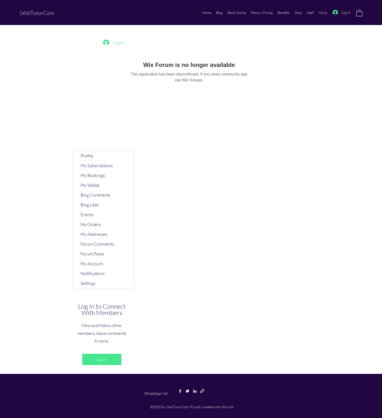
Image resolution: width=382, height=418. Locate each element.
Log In (102, 359)
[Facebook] (180, 391)
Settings (88, 283)
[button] (359, 12)
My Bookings (93, 175)
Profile (87, 155)
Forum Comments (97, 244)
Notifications (93, 273)
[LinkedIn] (194, 391)
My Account (92, 263)
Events (87, 214)
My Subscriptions (97, 165)
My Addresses (94, 234)
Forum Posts (92, 253)
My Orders (91, 224)
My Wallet (90, 185)
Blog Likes (90, 204)
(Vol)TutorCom (37, 13)
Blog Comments (95, 195)
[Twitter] (187, 391)
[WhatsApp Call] (156, 393)
